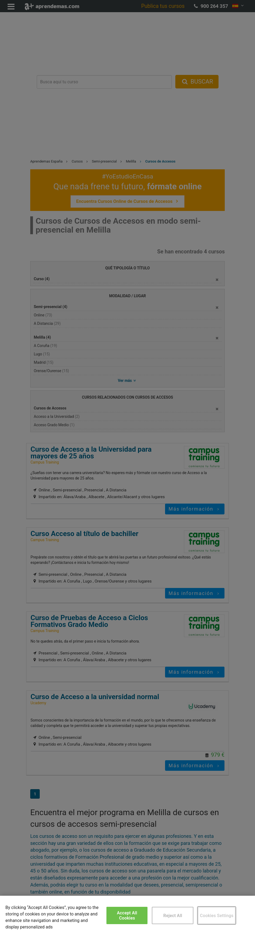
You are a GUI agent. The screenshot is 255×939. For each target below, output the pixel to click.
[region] (127, 917)
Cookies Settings (216, 915)
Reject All (172, 915)
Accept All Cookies (127, 915)
